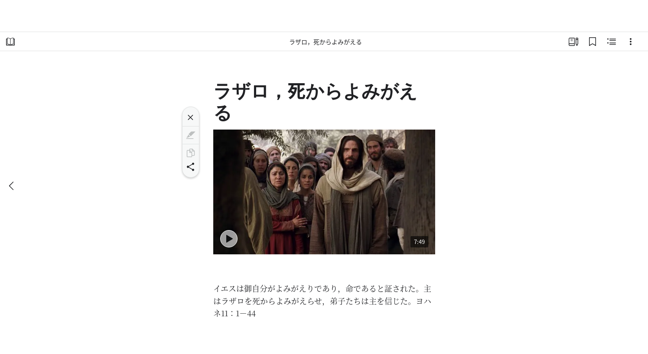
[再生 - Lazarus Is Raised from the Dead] (229, 238)
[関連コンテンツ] (611, 41)
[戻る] (12, 186)
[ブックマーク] (592, 41)
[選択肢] (630, 41)
